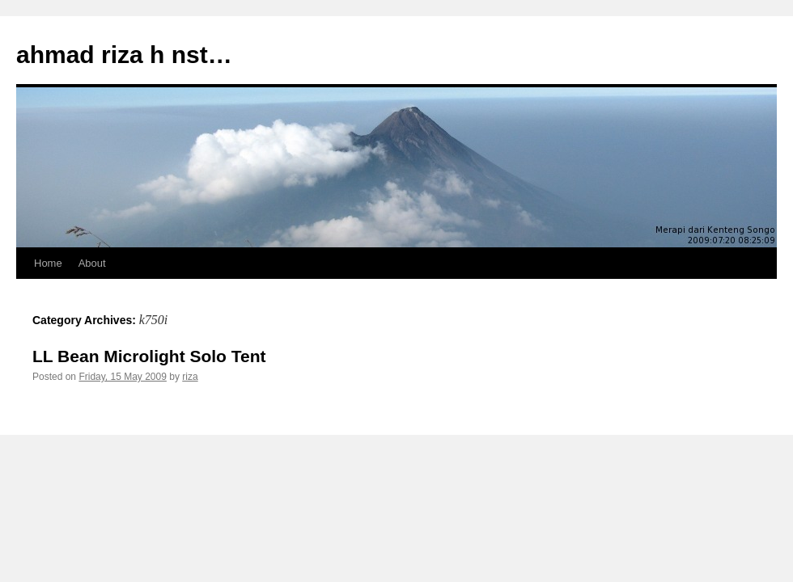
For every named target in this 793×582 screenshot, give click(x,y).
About (92, 263)
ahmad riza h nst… (124, 54)
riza (189, 376)
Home (48, 263)
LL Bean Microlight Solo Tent (149, 356)
